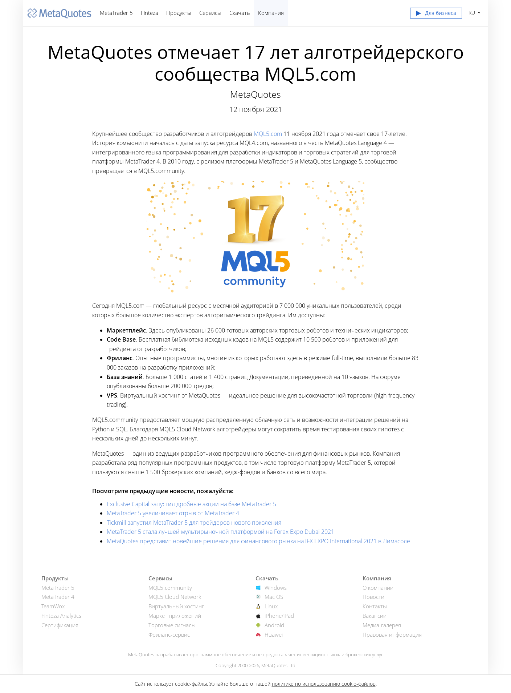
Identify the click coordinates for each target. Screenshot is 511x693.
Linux (271, 606)
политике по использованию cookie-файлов (324, 683)
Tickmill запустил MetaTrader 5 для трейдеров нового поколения (194, 523)
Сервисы (210, 12)
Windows (276, 587)
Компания (271, 12)
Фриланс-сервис (169, 634)
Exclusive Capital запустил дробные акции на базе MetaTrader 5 (191, 504)
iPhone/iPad (279, 615)
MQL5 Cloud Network (174, 596)
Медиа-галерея (382, 625)
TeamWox (53, 606)
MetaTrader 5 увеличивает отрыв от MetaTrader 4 (173, 513)
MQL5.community (170, 587)
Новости (373, 596)
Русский (471, 12)
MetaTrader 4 (57, 596)
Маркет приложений (174, 615)
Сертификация (59, 625)
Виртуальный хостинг (176, 606)
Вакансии (375, 615)
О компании (378, 587)
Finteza (149, 12)
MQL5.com (268, 134)
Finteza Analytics (61, 615)
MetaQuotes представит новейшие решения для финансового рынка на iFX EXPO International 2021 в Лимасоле (258, 541)
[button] (436, 14)
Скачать (239, 12)
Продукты (178, 12)
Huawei (274, 634)
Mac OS (274, 596)
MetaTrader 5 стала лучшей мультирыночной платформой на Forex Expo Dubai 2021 (220, 532)
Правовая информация (392, 634)
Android (274, 625)
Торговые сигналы (172, 625)
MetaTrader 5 (116, 12)
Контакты (375, 606)
